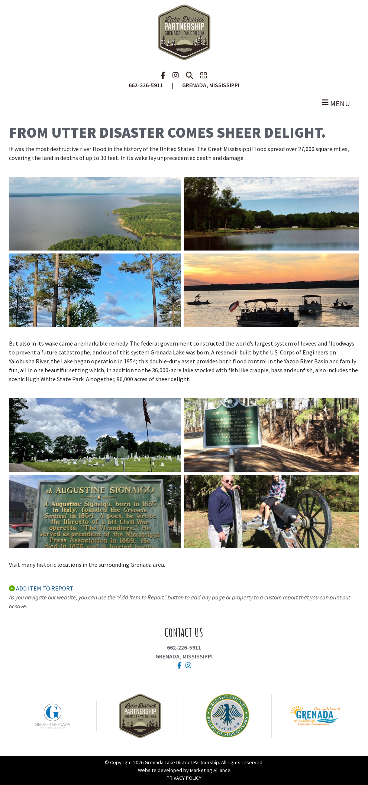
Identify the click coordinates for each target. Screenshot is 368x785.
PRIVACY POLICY (184, 778)
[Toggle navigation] (184, 103)
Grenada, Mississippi (184, 656)
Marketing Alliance (210, 770)
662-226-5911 (184, 647)
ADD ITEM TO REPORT (41, 588)
